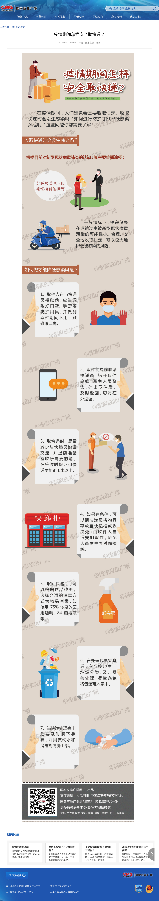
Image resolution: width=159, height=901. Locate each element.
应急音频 (116, 16)
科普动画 (41, 16)
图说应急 (97, 16)
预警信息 (22, 16)
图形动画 (79, 16)
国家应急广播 (7, 26)
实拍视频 (60, 16)
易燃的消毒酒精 (20, 846)
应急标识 (135, 16)
